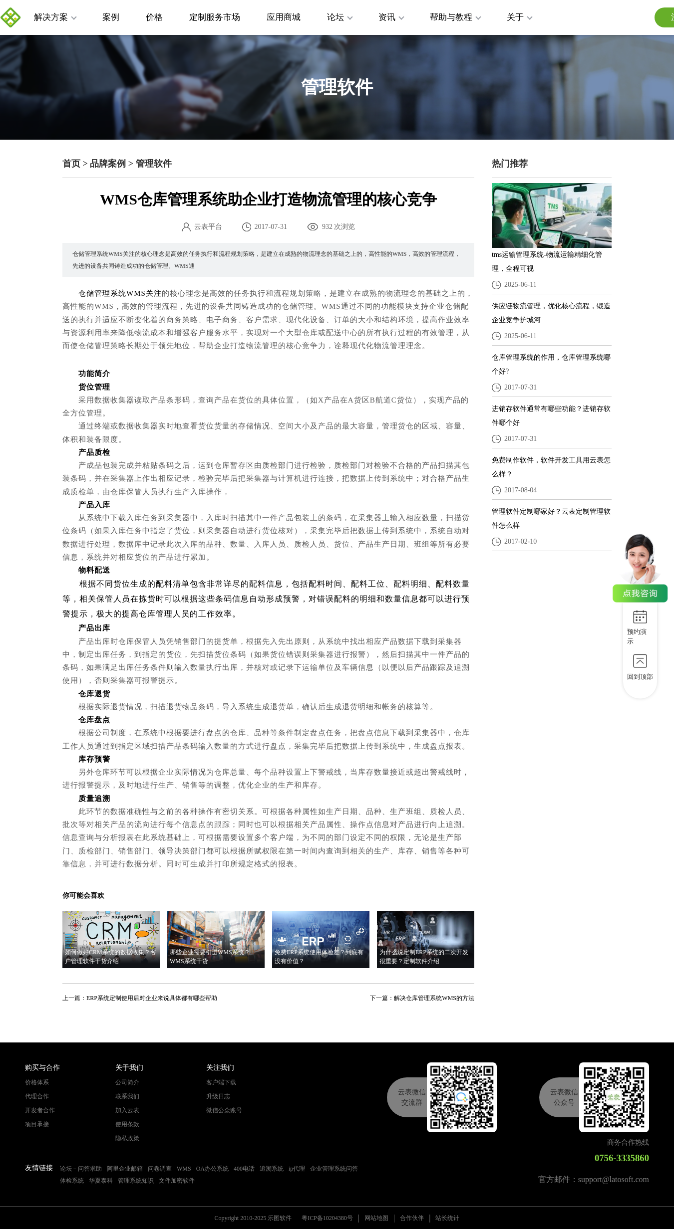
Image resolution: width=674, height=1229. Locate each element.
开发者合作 (40, 1110)
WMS (184, 1168)
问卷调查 (160, 1168)
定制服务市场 (214, 17)
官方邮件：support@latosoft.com (593, 1179)
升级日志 (218, 1096)
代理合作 (37, 1096)
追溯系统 (272, 1168)
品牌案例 (108, 164)
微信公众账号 (224, 1110)
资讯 (391, 17)
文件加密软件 (177, 1180)
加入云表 (127, 1110)
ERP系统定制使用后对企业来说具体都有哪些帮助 (151, 998)
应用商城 (284, 17)
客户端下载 (221, 1082)
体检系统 (72, 1180)
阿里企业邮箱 (125, 1168)
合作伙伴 (412, 1218)
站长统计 (447, 1218)
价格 (154, 17)
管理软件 (154, 164)
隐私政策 (127, 1138)
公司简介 (127, 1082)
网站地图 (376, 1218)
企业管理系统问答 (334, 1168)
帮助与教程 (455, 17)
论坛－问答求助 (81, 1168)
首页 (71, 164)
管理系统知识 (136, 1180)
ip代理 (297, 1168)
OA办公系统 (212, 1168)
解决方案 (55, 17)
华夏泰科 (101, 1180)
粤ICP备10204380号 (327, 1218)
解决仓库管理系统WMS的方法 (434, 998)
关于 (520, 17)
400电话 (244, 1168)
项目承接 (37, 1124)
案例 (110, 17)
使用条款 (127, 1124)
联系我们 (127, 1096)
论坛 (340, 17)
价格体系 (37, 1082)
